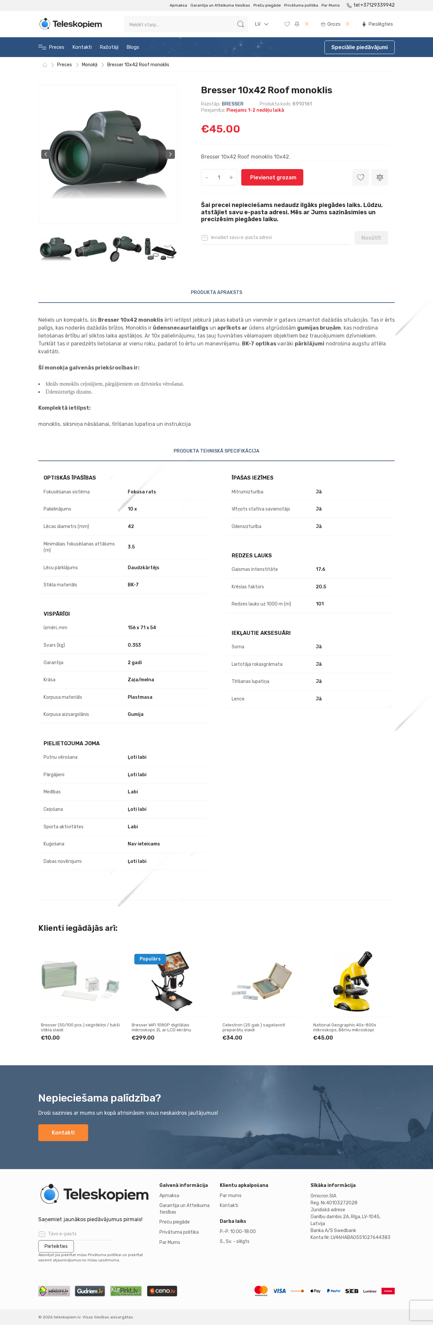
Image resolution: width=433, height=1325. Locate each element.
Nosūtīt (371, 238)
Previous (45, 154)
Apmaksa (178, 5)
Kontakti (82, 47)
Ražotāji (109, 47)
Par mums (231, 1195)
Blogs (132, 47)
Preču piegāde (267, 5)
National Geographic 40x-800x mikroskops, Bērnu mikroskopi (344, 1027)
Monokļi (89, 65)
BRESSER (233, 104)
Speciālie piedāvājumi (359, 47)
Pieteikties (56, 1246)
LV (258, 24)
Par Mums (330, 5)
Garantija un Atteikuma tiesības (220, 5)
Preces (51, 47)
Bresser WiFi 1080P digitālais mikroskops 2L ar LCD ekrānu (161, 1027)
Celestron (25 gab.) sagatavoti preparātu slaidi (253, 1027)
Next (170, 154)
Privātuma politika (301, 5)
